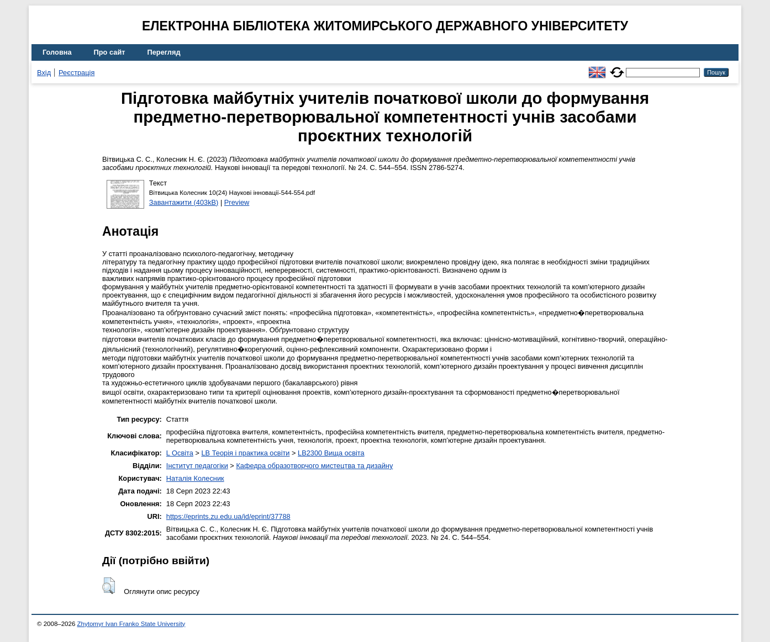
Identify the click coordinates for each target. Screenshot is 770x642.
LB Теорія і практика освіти (245, 453)
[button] (108, 585)
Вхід (44, 72)
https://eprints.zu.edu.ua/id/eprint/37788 (228, 516)
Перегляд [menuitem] (164, 52)
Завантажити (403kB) (184, 202)
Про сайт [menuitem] (109, 52)
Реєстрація (76, 72)
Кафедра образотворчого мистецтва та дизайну (314, 465)
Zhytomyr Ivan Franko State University (131, 623)
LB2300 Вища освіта (331, 453)
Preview (237, 202)
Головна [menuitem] (57, 52)
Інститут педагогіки (197, 465)
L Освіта (179, 453)
